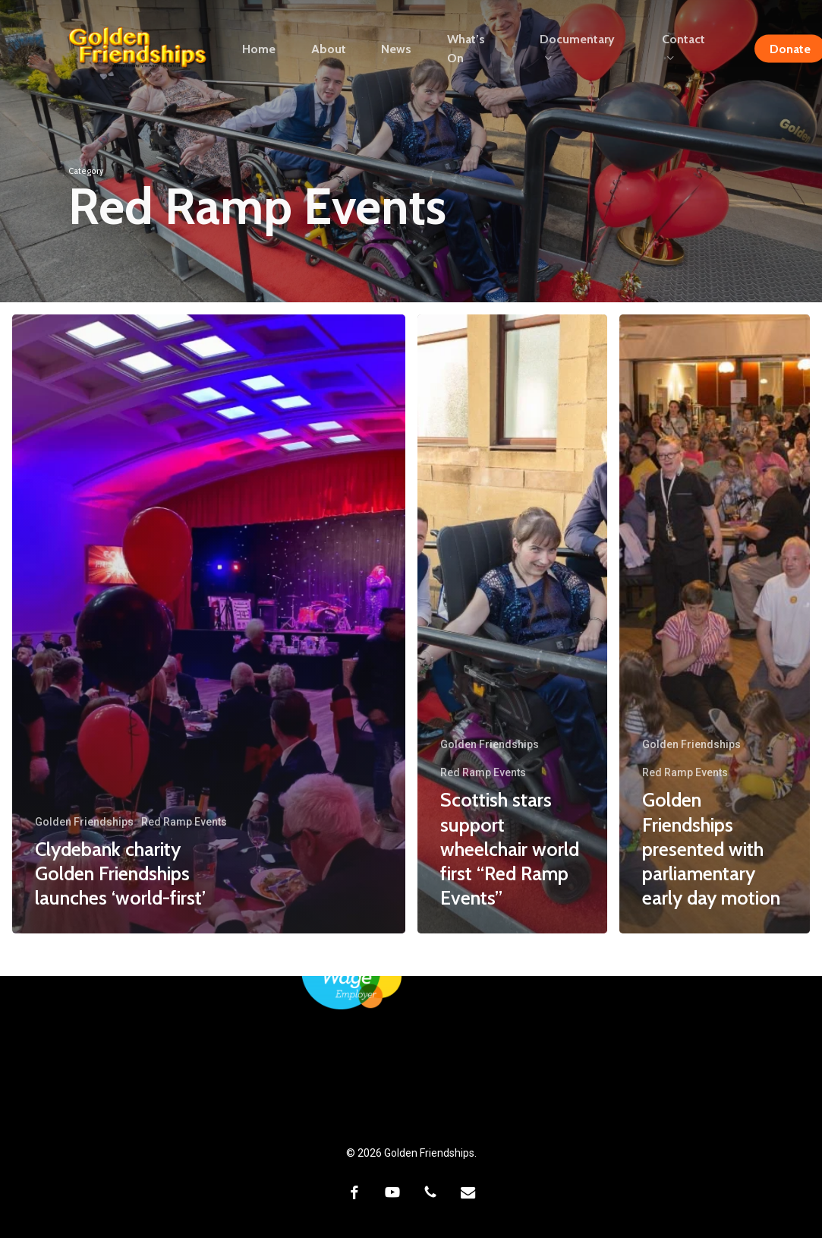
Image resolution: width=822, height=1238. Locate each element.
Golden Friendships (84, 822)
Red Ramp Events (184, 822)
